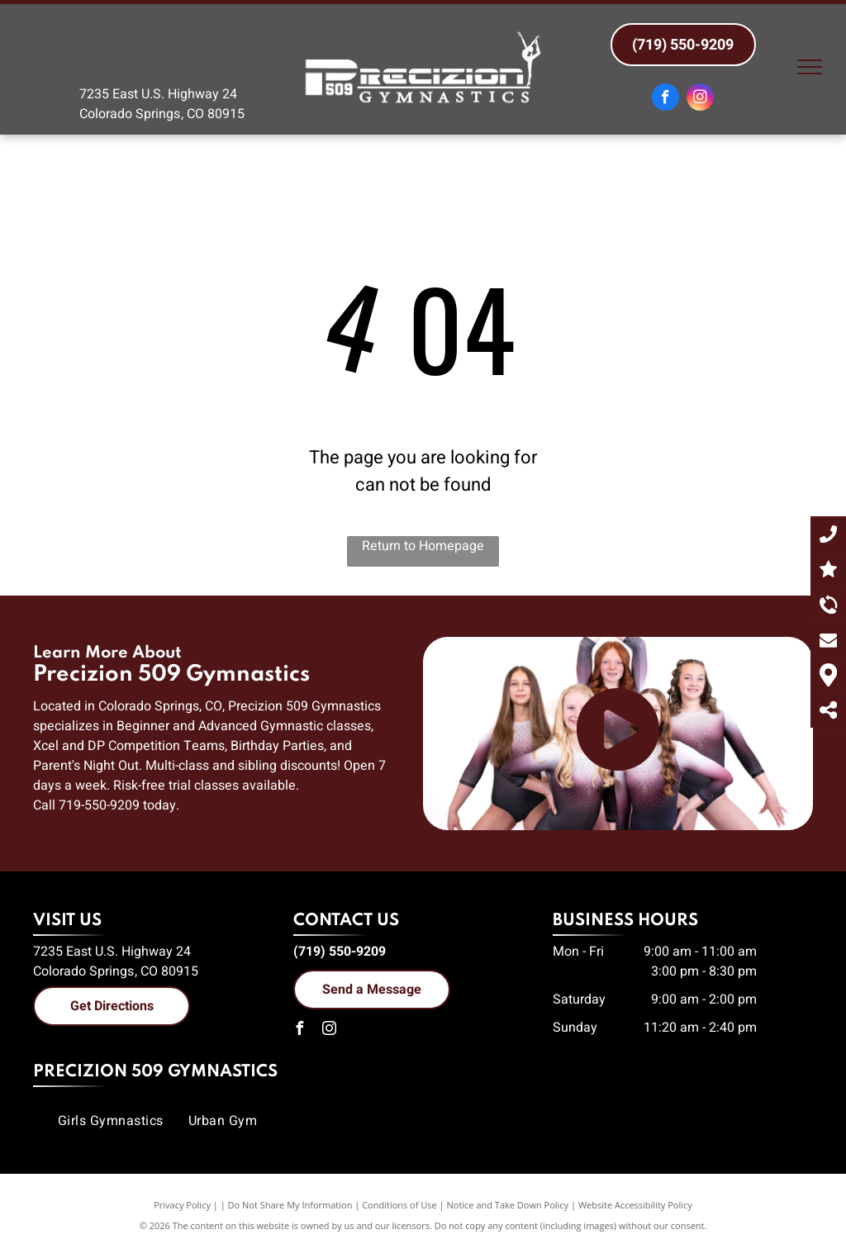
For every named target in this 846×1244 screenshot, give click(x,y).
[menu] (809, 66)
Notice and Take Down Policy (508, 1205)
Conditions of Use (399, 1205)
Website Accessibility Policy (635, 1205)
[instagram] (700, 99)
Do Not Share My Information (290, 1205)
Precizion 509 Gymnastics (155, 1072)
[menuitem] (110, 1121)
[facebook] (665, 99)
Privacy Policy (182, 1205)
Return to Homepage (423, 546)
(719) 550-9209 (339, 951)
